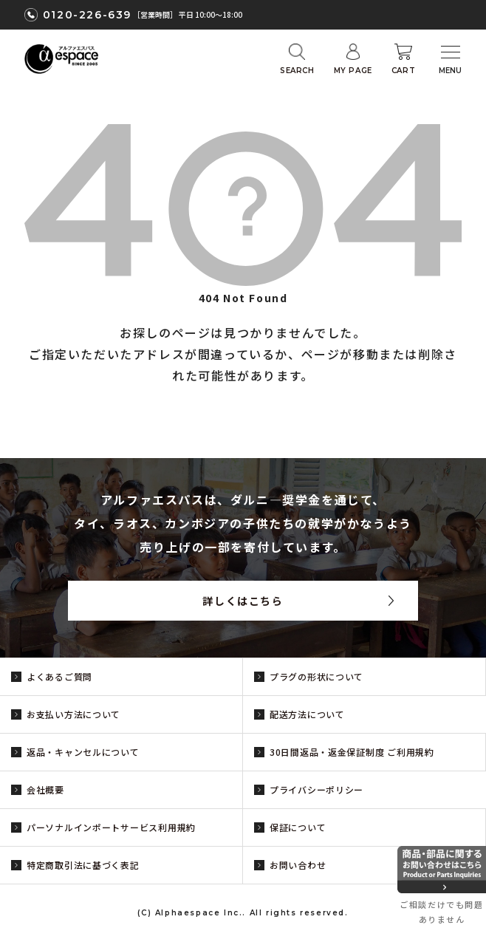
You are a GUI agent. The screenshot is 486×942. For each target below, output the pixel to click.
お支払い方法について (73, 714)
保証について (298, 827)
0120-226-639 (87, 14)
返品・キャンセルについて (83, 751)
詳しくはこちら (242, 600)
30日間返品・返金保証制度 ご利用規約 (352, 751)
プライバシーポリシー (316, 789)
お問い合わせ (298, 865)
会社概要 (45, 789)
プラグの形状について (316, 676)
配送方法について (307, 714)
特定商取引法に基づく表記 (83, 865)
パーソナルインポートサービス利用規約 (111, 827)
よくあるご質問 (59, 676)
